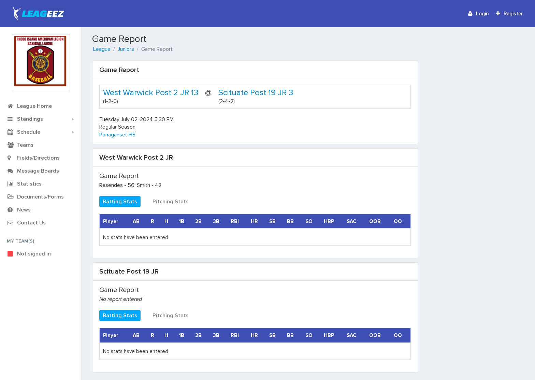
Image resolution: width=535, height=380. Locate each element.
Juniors (126, 49)
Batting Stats (120, 201)
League (102, 49)
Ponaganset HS (117, 134)
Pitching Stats (171, 201)
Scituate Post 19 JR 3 (255, 93)
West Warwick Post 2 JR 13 (150, 93)
